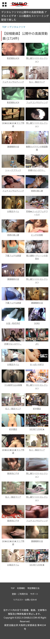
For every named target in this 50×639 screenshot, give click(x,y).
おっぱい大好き (37, 364)
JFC (37, 343)
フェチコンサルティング (13, 81)
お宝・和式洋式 (13, 323)
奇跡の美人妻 (37, 190)
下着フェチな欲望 (13, 255)
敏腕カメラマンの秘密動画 (37, 148)
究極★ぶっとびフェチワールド (37, 213)
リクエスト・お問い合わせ (25, 599)
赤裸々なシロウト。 (37, 170)
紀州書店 (37, 408)
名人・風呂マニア (37, 81)
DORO (37, 323)
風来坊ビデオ (13, 473)
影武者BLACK (13, 58)
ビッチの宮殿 (37, 234)
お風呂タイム (13, 211)
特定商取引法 (33, 588)
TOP (13, 588)
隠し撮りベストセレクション (37, 60)
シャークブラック (13, 170)
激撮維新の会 (13, 146)
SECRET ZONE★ (36, 429)
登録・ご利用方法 (20, 593)
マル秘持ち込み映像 (13, 385)
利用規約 (21, 588)
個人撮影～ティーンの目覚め (37, 257)
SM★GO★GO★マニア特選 (13, 125)
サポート (34, 593)
